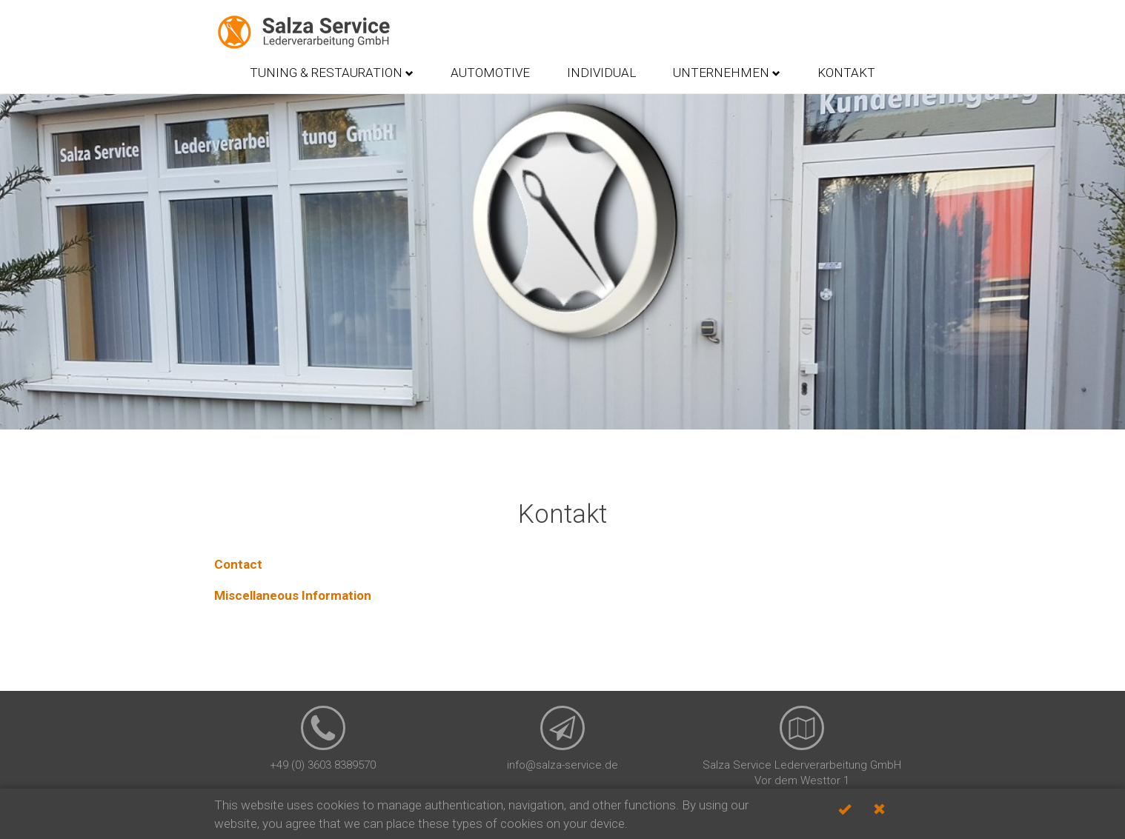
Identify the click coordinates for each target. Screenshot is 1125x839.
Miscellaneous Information (292, 595)
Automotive (490, 72)
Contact (238, 564)
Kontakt (846, 72)
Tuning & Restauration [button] (332, 72)
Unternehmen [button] (726, 72)
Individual (601, 72)
